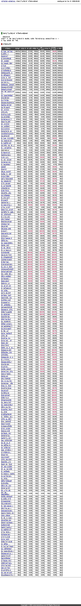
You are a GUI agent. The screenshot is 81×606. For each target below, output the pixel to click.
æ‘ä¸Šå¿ (5, 290)
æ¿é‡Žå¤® (5, 126)
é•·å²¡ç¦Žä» (5, 483)
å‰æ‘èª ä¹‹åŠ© (7, 138)
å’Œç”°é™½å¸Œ (6, 541)
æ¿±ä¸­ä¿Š (4, 390)
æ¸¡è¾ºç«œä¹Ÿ (6, 328)
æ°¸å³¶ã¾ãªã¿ (7, 145)
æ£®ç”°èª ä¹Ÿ (5, 556)
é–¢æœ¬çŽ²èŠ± (6, 426)
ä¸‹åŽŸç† (5, 54)
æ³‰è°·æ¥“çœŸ (6, 271)
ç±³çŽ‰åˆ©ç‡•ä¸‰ (7, 133)
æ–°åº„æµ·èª (5, 107)
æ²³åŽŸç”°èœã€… (8, 212)
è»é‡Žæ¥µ (5, 471)
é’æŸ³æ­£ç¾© (6, 288)
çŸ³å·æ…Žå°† (6, 419)
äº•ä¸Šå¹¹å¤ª (5, 98)
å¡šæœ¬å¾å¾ (7, 357)
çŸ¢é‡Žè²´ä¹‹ (5, 188)
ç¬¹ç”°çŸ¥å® (6, 68)
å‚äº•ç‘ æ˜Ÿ (5, 198)
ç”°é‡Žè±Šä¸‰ (6, 70)
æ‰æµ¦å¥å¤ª (6, 63)
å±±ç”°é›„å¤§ (5, 121)
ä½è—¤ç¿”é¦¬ (6, 381)
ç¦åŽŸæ (5, 544)
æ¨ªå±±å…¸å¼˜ (6, 433)
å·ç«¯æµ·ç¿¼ (6, 250)
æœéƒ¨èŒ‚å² (6, 450)
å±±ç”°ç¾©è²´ (6, 424)
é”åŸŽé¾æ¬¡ (6, 416)
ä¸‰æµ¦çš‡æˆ (6, 501)
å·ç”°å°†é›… (5, 359)
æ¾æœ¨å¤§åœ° (7, 95)
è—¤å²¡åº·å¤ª (5, 314)
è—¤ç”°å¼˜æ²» (6, 476)
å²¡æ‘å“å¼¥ (6, 385)
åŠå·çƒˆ (5, 331)
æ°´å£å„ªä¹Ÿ (6, 293)
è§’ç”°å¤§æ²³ (5, 219)
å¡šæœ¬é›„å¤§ (6, 350)
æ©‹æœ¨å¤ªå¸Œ (6, 307)
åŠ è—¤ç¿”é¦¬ (6, 407)
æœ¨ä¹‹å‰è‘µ (6, 297)
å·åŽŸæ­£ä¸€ (5, 75)
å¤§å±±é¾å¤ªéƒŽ (7, 84)
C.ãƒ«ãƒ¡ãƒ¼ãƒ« (6, 264)
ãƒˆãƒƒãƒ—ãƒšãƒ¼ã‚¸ (8, 1)
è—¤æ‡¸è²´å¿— (6, 205)
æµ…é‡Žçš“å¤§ (6, 440)
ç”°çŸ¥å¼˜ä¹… (6, 452)
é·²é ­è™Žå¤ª (5, 176)
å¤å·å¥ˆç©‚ (6, 247)
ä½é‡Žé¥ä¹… (6, 274)
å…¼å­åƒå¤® (6, 267)
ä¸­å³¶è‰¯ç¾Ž (6, 300)
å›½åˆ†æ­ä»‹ (5, 338)
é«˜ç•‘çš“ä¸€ (5, 129)
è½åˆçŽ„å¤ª (6, 159)
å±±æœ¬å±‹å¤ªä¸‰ (7, 102)
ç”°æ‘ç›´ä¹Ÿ (5, 207)
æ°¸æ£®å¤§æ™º (6, 326)
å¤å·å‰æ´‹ (6, 518)
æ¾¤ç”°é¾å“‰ (7, 371)
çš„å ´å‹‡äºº (5, 457)
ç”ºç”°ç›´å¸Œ (5, 537)
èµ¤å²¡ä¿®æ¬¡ (6, 155)
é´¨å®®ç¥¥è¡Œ (6, 58)
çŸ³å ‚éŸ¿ (4, 112)
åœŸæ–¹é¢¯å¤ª (6, 105)
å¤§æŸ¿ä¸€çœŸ (6, 89)
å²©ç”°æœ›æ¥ (6, 238)
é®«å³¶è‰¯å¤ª (6, 520)
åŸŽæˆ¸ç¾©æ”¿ (6, 324)
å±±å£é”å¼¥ (6, 464)
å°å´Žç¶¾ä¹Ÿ (6, 214)
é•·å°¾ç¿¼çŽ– (6, 114)
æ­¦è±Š (3, 167)
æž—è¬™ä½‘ (5, 568)
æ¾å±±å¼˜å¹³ (6, 181)
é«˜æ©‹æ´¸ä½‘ (6, 162)
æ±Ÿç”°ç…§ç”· (6, 438)
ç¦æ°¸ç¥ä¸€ (6, 286)
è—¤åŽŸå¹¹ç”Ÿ (6, 529)
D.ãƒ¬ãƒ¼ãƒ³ (5, 395)
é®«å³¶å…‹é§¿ (6, 193)
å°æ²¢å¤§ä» (6, 305)
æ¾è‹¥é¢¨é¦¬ (6, 321)
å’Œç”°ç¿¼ (5, 397)
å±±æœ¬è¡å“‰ (7, 309)
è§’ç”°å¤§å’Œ (5, 378)
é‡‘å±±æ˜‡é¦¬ (5, 534)
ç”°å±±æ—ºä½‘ (6, 560)
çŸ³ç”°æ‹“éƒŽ (6, 565)
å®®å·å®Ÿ (5, 245)
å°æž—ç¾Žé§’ (6, 466)
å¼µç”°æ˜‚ (4, 454)
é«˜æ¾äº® (5, 539)
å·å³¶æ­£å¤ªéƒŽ (6, 257)
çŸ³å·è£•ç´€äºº (6, 459)
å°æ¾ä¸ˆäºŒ (6, 469)
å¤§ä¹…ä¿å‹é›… (7, 347)
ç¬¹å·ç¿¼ (4, 157)
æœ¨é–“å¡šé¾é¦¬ (7, 513)
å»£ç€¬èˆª (4, 56)
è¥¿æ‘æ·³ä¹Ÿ (6, 171)
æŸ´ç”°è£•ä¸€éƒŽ (7, 179)
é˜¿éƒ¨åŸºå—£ (6, 570)
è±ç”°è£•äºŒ (6, 186)
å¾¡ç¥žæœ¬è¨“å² (7, 575)
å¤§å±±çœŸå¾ (6, 73)
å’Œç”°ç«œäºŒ (6, 312)
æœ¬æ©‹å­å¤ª (6, 233)
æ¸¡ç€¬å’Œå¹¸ (5, 117)
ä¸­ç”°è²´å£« (5, 100)
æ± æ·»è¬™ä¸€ (6, 255)
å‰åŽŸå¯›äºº (6, 143)
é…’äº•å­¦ (4, 412)
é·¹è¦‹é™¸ (4, 231)
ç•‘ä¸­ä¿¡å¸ (5, 236)
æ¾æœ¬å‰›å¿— (7, 551)
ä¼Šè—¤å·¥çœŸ (6, 496)
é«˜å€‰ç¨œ (5, 393)
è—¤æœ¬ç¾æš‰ (7, 474)
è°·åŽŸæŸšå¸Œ (6, 414)
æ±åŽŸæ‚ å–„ (6, 445)
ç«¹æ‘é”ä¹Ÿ (6, 77)
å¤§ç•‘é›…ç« (5, 283)
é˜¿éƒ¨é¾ (5, 366)
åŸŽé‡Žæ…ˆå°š (6, 352)
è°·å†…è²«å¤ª (5, 428)
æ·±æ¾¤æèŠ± (7, 383)
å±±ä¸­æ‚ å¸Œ (5, 431)
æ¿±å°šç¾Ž (5, 136)
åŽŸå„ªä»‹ (4, 240)
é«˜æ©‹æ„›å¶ (6, 119)
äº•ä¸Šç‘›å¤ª (5, 364)
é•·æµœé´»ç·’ (5, 302)
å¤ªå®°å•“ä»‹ (5, 435)
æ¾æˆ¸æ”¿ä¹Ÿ (6, 572)
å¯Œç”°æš (5, 262)
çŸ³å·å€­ (4, 336)
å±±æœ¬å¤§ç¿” (6, 362)
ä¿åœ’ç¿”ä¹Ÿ (6, 402)
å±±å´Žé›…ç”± (6, 462)
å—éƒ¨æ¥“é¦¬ (6, 148)
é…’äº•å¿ (5, 478)
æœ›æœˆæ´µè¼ (7, 510)
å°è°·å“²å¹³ (5, 124)
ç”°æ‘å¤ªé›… (6, 532)
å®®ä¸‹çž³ (4, 376)
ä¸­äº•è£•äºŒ (5, 252)
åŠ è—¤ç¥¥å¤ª (6, 276)
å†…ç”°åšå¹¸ (6, 490)
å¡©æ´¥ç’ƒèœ (6, 131)
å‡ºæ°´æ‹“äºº (5, 488)
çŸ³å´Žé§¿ (4, 355)
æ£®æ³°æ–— (5, 202)
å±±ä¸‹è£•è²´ (5, 281)
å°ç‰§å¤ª (5, 61)
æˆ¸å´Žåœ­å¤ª (5, 195)
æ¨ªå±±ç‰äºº (6, 295)
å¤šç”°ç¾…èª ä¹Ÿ (7, 209)
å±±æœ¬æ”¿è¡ (6, 553)
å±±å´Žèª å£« (5, 316)
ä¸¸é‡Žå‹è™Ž (6, 499)
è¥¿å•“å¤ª (4, 226)
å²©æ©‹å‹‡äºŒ (6, 400)
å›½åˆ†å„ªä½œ (6, 388)
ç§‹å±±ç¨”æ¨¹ (5, 224)
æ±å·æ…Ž (5, 443)
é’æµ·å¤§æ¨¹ (6, 164)
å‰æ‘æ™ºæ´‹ (7, 51)
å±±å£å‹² (4, 343)
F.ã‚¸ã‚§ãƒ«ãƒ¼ (6, 503)
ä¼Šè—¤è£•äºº (6, 369)
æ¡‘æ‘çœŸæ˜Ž (6, 333)
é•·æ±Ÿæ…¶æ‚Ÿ (6, 409)
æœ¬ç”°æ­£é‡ (6, 374)
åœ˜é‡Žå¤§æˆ (6, 558)
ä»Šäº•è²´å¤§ (5, 525)
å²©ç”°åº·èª (5, 345)
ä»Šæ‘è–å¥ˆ (6, 174)
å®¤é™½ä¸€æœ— (7, 522)
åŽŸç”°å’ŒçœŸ (6, 481)
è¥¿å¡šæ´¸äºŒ (6, 228)
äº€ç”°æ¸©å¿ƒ (6, 319)
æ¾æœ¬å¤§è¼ (7, 243)
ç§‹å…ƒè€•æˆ (6, 515)
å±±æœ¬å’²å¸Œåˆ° (7, 87)
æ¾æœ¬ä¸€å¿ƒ (7, 405)
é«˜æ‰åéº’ (6, 340)
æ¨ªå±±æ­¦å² (5, 278)
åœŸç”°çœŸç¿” (6, 527)
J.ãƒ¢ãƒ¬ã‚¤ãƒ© (6, 259)
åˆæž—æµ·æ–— (7, 506)
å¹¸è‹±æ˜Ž (4, 200)
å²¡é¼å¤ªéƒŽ (6, 421)
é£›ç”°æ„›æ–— (6, 508)
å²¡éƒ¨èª (4, 169)
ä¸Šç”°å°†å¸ (5, 190)
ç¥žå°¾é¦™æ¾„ (6, 563)
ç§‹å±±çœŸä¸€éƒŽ (7, 269)
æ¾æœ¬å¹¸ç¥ (7, 140)
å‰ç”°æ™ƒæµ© (7, 546)
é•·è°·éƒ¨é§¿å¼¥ (6, 80)
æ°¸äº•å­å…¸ (5, 82)
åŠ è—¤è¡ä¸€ (6, 485)
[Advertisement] (26, 17)
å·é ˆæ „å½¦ (5, 217)
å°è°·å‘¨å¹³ (5, 110)
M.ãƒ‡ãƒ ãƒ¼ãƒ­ (6, 221)
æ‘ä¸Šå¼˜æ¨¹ (6, 447)
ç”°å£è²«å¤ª (5, 183)
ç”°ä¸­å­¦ (3, 65)
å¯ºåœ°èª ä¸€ (5, 152)
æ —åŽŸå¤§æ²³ (6, 549)
